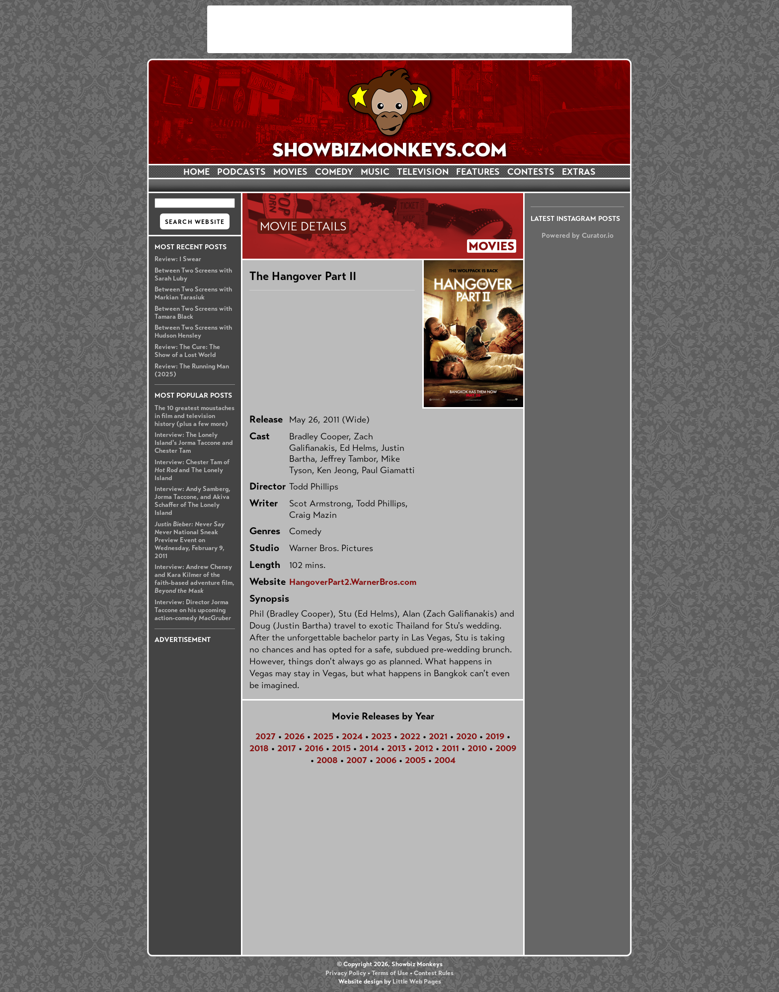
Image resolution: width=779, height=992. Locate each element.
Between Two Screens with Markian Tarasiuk (193, 293)
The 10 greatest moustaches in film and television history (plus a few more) (194, 416)
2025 (323, 736)
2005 (415, 760)
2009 (505, 748)
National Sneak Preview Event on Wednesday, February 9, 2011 (190, 540)
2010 (477, 748)
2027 (265, 736)
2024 (352, 736)
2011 (450, 748)
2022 (410, 736)
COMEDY (334, 171)
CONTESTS (530, 171)
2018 (259, 748)
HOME (196, 171)
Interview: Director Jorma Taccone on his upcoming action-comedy (193, 610)
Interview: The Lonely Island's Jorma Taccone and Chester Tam (194, 443)
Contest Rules (434, 973)
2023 (381, 736)
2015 (341, 748)
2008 (327, 760)
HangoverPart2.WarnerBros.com (352, 581)
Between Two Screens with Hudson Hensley (193, 332)
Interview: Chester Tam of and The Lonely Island (192, 470)
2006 (386, 760)
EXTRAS (579, 171)
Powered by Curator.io (578, 235)
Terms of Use (390, 973)
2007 (356, 760)
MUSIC (375, 171)
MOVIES (290, 171)
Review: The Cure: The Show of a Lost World (187, 351)
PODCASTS (241, 171)
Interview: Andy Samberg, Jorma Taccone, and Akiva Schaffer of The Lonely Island (193, 501)
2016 (314, 748)
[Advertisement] (389, 29)
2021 (438, 736)
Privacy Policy (345, 973)
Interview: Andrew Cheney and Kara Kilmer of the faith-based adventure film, (194, 579)
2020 (466, 736)
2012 (423, 748)
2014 (369, 748)
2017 (286, 748)
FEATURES (478, 171)
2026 (294, 736)
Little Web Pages (416, 982)
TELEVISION (423, 171)
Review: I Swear (178, 259)
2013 (396, 748)
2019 (494, 736)
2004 (445, 760)
